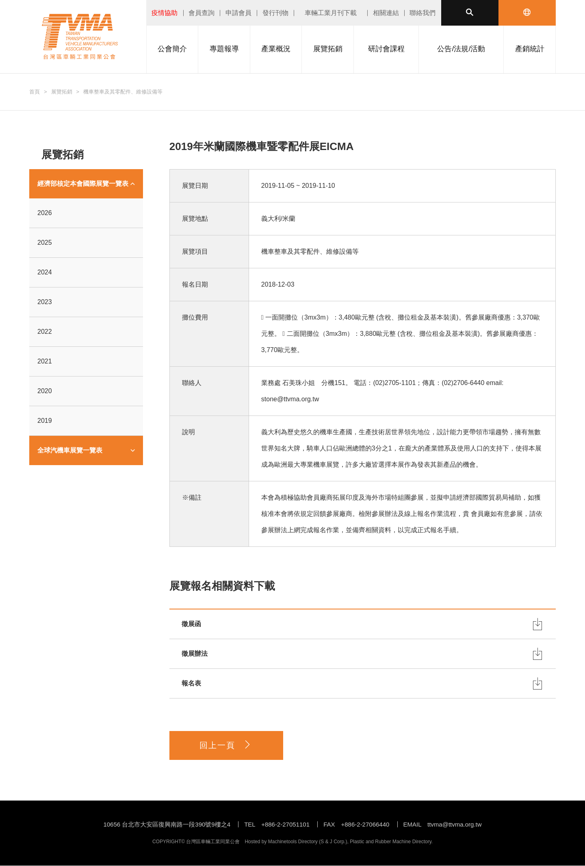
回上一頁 (225, 745)
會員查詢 (201, 12)
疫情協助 (165, 12)
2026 (44, 212)
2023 (44, 301)
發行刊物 (275, 12)
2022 (44, 331)
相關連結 (386, 12)
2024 (44, 272)
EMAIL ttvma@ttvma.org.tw (442, 824)
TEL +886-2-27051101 (277, 824)
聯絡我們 (423, 12)
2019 (44, 420)
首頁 (34, 92)
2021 (44, 361)
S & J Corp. (333, 842)
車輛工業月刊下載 (331, 12)
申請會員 (238, 12)
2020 (44, 390)
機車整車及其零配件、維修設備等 (122, 92)
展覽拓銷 (61, 92)
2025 (44, 242)
